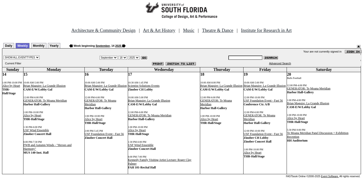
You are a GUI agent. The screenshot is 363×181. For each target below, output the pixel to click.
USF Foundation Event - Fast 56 (104, 134)
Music (188, 30)
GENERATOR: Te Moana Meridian (45, 100)
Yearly (54, 46)
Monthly (39, 46)
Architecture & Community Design (103, 30)
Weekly (22, 46)
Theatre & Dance (217, 30)
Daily (8, 46)
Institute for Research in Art (266, 30)
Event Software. (330, 176)
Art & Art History (159, 30)
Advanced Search (280, 63)
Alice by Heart (11, 85)
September (103, 45)
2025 (118, 45)
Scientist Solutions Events (144, 85)
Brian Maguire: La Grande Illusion (44, 85)
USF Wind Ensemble (36, 130)
